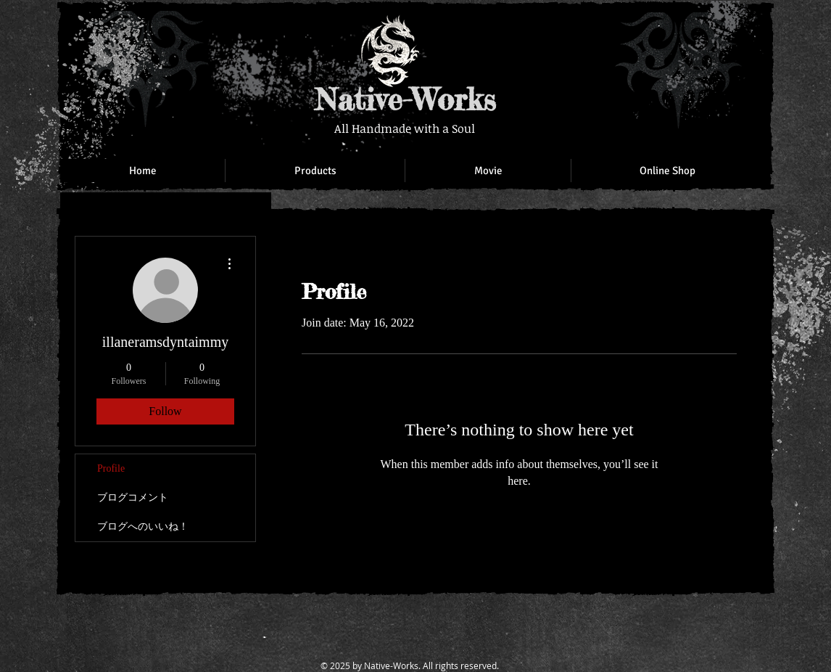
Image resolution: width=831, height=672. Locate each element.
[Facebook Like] (669, 29)
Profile (111, 468)
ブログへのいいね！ (143, 526)
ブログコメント (132, 497)
